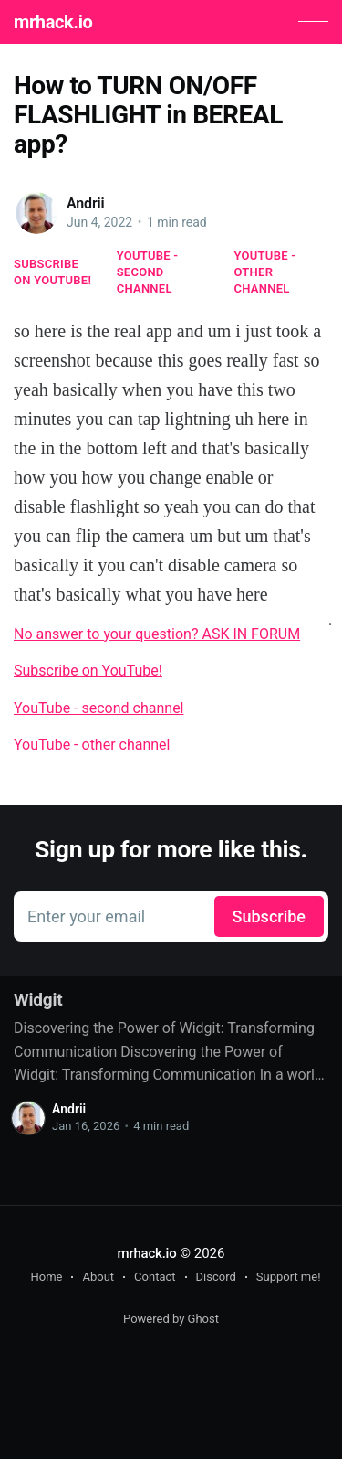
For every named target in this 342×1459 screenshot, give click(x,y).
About (98, 1276)
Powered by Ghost (171, 1319)
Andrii (86, 203)
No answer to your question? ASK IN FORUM (157, 634)
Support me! (288, 1276)
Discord (216, 1276)
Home (46, 1276)
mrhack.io (53, 22)
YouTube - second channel (148, 272)
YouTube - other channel (265, 272)
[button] (313, 21)
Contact (154, 1276)
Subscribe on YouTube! (52, 272)
